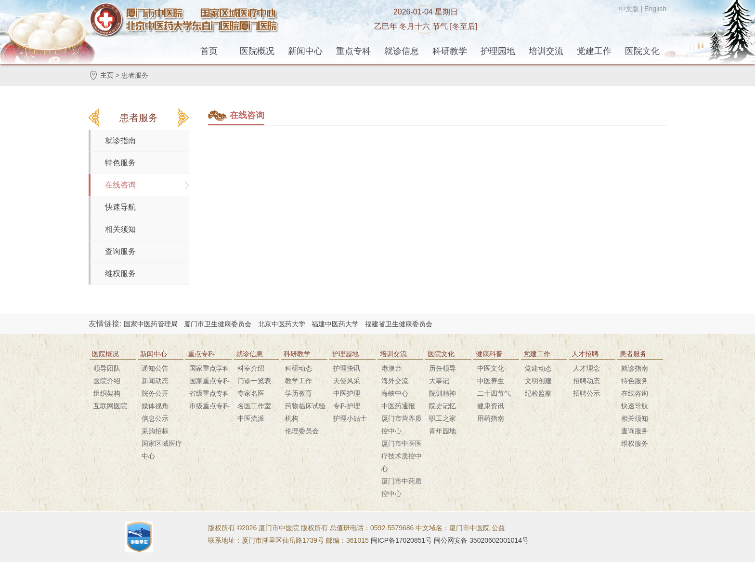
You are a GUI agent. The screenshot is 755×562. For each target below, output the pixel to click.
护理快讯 (346, 368)
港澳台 (391, 368)
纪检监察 (538, 393)
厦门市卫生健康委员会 (217, 324)
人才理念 (586, 368)
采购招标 (155, 431)
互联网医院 (110, 406)
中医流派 (250, 418)
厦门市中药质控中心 (401, 487)
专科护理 (346, 406)
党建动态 (538, 368)
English (655, 9)
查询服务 (120, 251)
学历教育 (298, 393)
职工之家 (442, 418)
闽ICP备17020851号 (401, 540)
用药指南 (490, 418)
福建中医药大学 (335, 324)
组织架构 (106, 393)
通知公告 (155, 368)
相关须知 (120, 229)
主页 (107, 75)
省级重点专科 (209, 393)
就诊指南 (120, 140)
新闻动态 (155, 381)
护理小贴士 (350, 418)
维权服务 (120, 273)
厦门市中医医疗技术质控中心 (401, 456)
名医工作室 (254, 406)
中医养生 (490, 381)
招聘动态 (586, 381)
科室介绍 (250, 368)
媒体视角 (155, 406)
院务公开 (155, 393)
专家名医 (250, 393)
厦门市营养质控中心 (401, 425)
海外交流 (394, 381)
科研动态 (298, 368)
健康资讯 (490, 406)
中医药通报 (398, 406)
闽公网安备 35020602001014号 (481, 540)
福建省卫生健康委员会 (398, 324)
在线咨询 (120, 185)
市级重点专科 (209, 406)
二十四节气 (494, 393)
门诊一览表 (254, 381)
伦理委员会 (302, 431)
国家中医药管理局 (151, 324)
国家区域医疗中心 (162, 450)
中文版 (629, 9)
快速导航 (120, 207)
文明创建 (538, 381)
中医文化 (490, 368)
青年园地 (442, 431)
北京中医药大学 (281, 324)
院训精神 (442, 393)
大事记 (439, 381)
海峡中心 (394, 393)
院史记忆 (442, 406)
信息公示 (155, 418)
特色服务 (120, 163)
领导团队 (106, 368)
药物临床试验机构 (305, 412)
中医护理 (346, 393)
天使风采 (346, 381)
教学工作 (298, 381)
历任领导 (442, 368)
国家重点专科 (209, 381)
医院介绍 (106, 381)
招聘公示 (586, 393)
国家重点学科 (209, 368)
